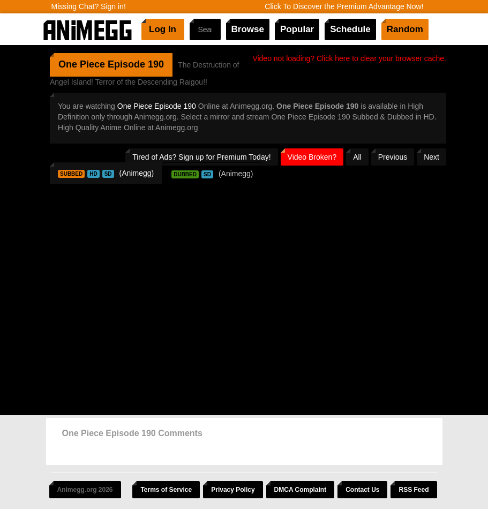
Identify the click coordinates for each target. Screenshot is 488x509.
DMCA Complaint (300, 489)
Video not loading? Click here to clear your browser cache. (349, 58)
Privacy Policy (232, 489)
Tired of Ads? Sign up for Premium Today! (201, 157)
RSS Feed (414, 489)
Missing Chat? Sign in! (88, 6)
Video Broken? (312, 157)
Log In (162, 29)
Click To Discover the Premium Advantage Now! (344, 6)
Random (405, 29)
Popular (297, 29)
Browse (247, 29)
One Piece (81, 64)
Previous (392, 157)
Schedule (350, 29)
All (357, 157)
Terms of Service (166, 489)
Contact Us (362, 489)
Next (431, 157)
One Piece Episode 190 (156, 106)
